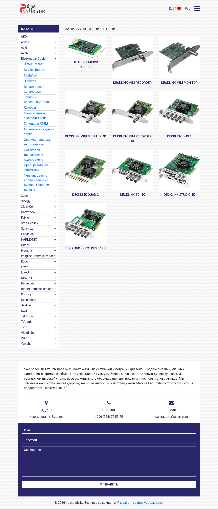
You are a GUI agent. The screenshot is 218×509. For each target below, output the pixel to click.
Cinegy (25, 201)
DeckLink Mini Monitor (179, 83)
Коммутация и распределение (35, 115)
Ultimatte (30, 81)
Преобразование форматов (36, 167)
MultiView (31, 75)
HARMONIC (29, 239)
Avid (24, 48)
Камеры (30, 107)
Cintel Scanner (33, 64)
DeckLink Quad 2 (85, 195)
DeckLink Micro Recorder (85, 64)
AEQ (24, 37)
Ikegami (26, 250)
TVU (24, 327)
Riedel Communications (37, 289)
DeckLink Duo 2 (179, 136)
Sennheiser (28, 300)
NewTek (26, 278)
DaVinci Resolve (35, 70)
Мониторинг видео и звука (39, 131)
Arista (25, 42)
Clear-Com (28, 206)
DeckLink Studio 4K (179, 195)
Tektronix (27, 316)
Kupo (24, 261)
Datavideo (28, 212)
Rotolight (27, 294)
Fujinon (26, 217)
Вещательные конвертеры (34, 89)
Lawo (24, 267)
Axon (24, 53)
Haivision (27, 234)
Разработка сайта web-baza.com (140, 502)
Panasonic (28, 283)
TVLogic (26, 322)
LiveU (25, 272)
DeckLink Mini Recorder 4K (132, 138)
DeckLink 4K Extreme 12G (85, 248)
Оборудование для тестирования (37, 142)
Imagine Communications (38, 256)
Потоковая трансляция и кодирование (33, 154)
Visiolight (27, 333)
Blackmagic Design (34, 58)
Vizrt (24, 338)
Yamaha (26, 344)
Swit (24, 311)
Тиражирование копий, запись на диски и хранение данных (37, 182)
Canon (25, 196)
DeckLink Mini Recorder (132, 83)
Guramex (27, 228)
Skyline (26, 305)
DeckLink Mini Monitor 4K (85, 136)
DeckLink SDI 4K (132, 195)
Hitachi (25, 245)
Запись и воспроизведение (37, 99)
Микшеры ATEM (36, 123)
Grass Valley (29, 223)
